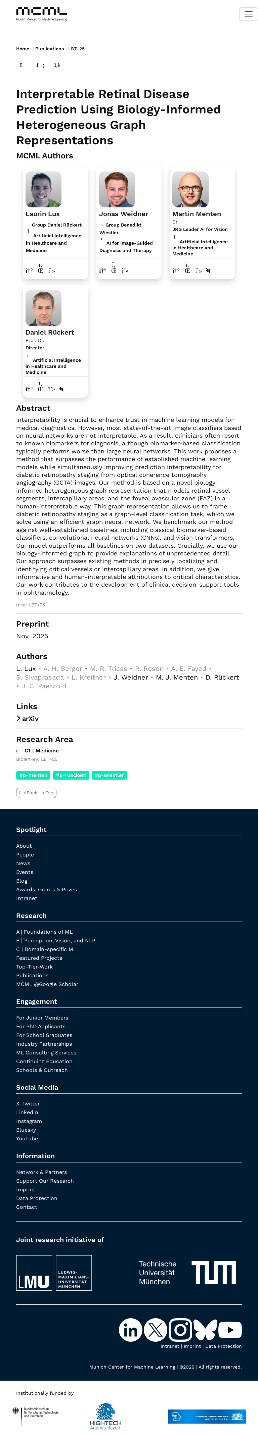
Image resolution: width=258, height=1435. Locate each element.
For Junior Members (42, 1017)
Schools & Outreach (42, 1069)
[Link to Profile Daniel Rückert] (43, 307)
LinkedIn (27, 1111)
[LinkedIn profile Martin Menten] (187, 270)
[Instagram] (181, 1329)
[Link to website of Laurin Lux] (29, 270)
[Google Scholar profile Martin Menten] (199, 270)
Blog (22, 880)
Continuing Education (44, 1060)
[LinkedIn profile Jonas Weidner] (114, 270)
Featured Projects (39, 957)
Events (24, 871)
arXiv (27, 718)
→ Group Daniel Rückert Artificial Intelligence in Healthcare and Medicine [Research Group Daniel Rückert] (54, 237)
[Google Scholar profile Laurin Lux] (52, 270)
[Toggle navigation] (248, 14)
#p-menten (33, 775)
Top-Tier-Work (34, 966)
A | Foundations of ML (44, 931)
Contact (26, 1206)
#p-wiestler (109, 775)
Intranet (27, 897)
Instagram (29, 1120)
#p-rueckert (71, 775)
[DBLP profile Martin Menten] (208, 270)
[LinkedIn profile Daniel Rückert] (41, 388)
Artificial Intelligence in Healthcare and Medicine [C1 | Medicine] (200, 247)
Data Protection (37, 1197)
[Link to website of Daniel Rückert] (29, 388)
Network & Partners (42, 1171)
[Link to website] (43, 188)
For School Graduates (44, 1034)
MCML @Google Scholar (48, 983)
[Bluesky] (206, 1329)
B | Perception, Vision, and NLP (56, 940)
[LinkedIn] (131, 1329)
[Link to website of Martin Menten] (176, 270)
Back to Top (36, 792)
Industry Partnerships (44, 1043)
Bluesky (26, 1129)
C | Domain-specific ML (46, 948)
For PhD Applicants (41, 1026)
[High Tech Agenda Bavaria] (35, 1413)
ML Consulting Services (46, 1052)
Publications (49, 48)
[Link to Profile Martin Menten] (190, 188)
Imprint (26, 1189)
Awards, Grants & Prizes (47, 889)
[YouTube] (230, 1329)
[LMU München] (70, 1269)
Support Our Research (45, 1180)
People (25, 854)
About (24, 845)
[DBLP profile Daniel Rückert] (61, 388)
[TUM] (187, 1269)
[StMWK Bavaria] (207, 1413)
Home (22, 48)
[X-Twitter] (156, 1329)
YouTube (27, 1138)
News (23, 862)
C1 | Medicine (37, 750)
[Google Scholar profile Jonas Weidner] (125, 270)
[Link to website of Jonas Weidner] (103, 270)
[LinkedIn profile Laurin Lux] (41, 270)
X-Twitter (28, 1103)
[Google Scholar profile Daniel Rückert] (52, 388)
